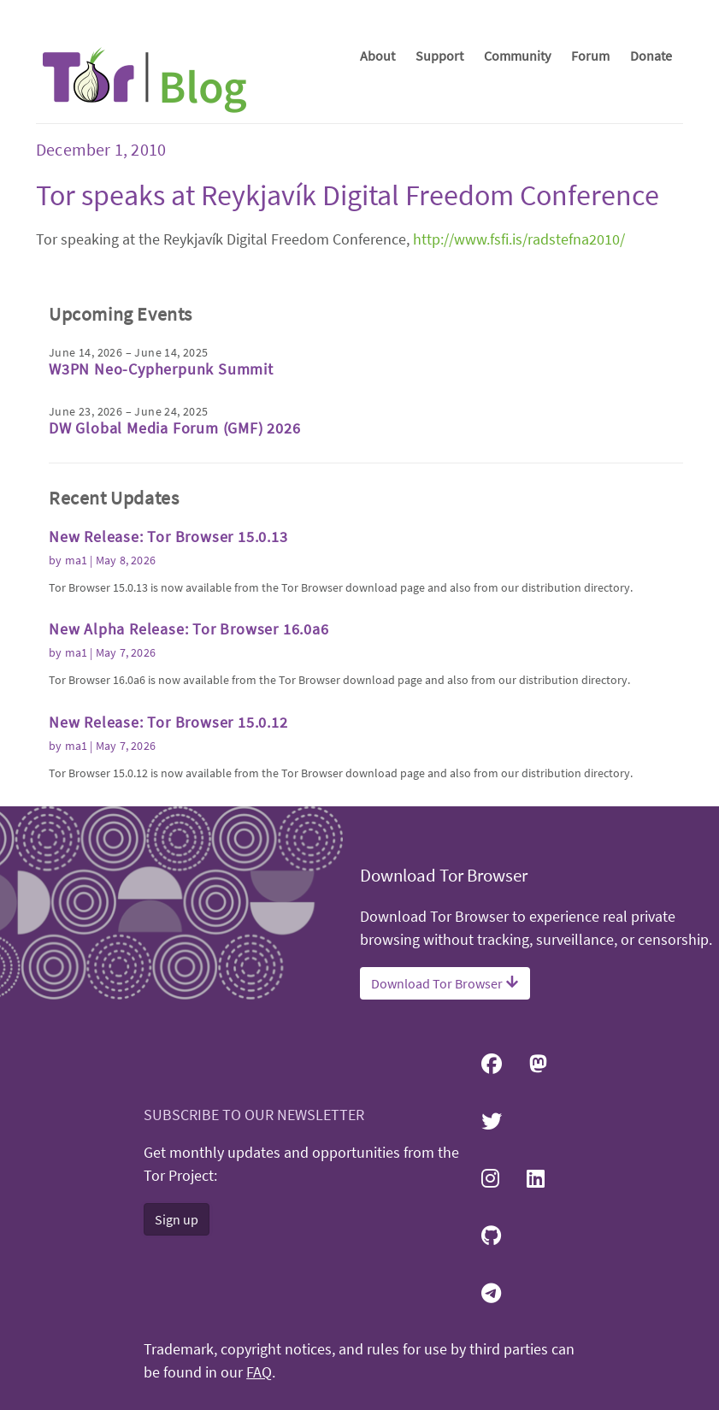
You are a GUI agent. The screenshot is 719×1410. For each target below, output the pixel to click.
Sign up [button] (176, 1219)
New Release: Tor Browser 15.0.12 (168, 722)
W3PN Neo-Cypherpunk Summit (161, 369)
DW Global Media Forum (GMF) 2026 (175, 428)
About (377, 55)
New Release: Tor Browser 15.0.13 (168, 536)
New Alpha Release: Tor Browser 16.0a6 (189, 629)
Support (439, 55)
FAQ (259, 1372)
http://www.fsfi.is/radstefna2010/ (519, 239)
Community (517, 55)
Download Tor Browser (445, 983)
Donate (651, 55)
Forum (590, 55)
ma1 (76, 560)
